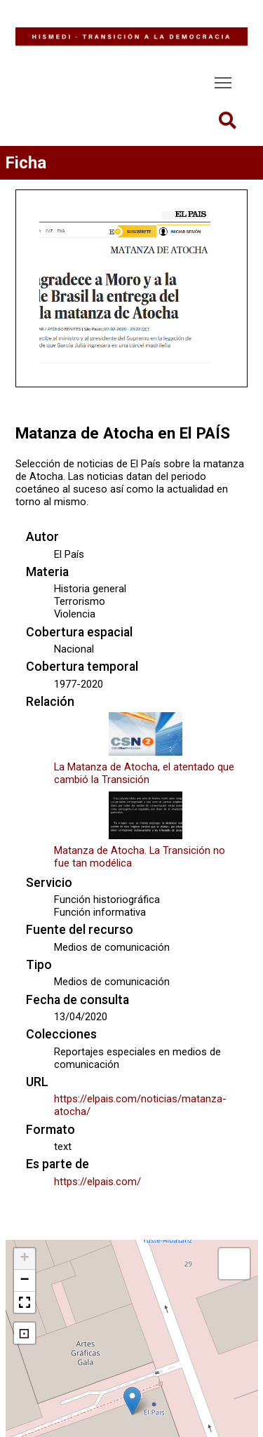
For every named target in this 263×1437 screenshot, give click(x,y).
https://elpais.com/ (97, 1181)
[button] (132, 1400)
